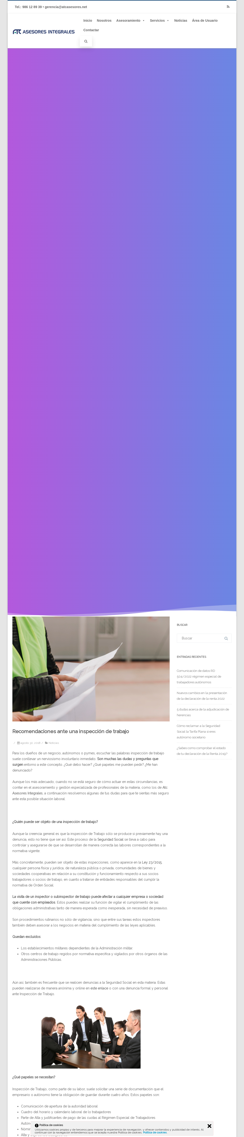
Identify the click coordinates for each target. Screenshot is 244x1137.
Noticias (180, 20)
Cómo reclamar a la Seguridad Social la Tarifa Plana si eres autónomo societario (198, 731)
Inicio (87, 20)
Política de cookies (155, 1132)
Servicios (159, 20)
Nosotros (104, 20)
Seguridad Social (110, 839)
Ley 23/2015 (152, 862)
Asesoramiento (130, 20)
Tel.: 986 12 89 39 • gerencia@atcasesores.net (51, 7)
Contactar (91, 30)
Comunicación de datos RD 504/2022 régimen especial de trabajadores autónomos (199, 676)
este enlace (99, 988)
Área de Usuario (205, 20)
